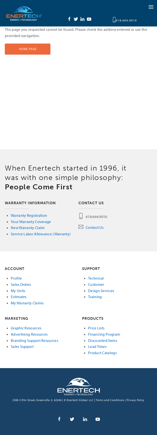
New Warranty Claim (27, 227)
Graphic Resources (26, 328)
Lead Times (97, 346)
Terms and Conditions (110, 400)
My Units (18, 290)
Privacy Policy (135, 400)
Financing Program (104, 334)
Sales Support (22, 346)
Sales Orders (21, 284)
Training (95, 296)
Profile (16, 278)
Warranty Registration (29, 215)
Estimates (19, 296)
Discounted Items (102, 340)
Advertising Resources (29, 334)
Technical (96, 278)
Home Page (27, 49)
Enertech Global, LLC (29, 13)
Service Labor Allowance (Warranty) (41, 233)
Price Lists (96, 328)
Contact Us (94, 227)
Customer (96, 284)
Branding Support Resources (34, 340)
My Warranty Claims (27, 303)
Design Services (101, 290)
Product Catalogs (102, 352)
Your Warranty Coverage (31, 221)
